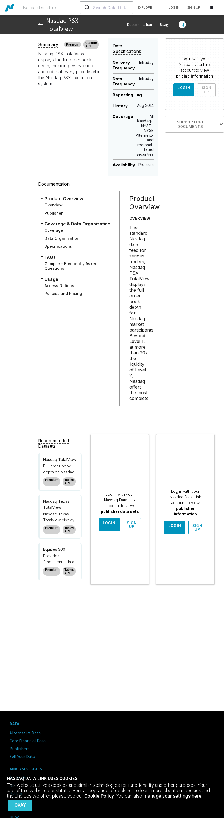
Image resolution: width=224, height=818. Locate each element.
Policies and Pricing (63, 293)
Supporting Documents (200, 124)
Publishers (19, 748)
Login (184, 87)
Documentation (139, 24)
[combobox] (106, 7)
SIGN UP (193, 7)
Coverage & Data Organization (77, 224)
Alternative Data (25, 733)
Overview (54, 205)
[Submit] (86, 8)
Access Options (59, 285)
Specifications (58, 246)
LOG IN (174, 7)
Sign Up (206, 89)
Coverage (54, 230)
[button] (182, 24)
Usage (165, 24)
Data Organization (62, 238)
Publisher (54, 213)
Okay (20, 805)
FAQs (50, 257)
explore (144, 7)
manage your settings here (172, 796)
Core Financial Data (28, 740)
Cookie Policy (99, 796)
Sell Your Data (22, 756)
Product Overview (64, 198)
